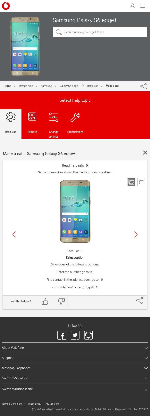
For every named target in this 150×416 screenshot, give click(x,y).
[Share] (144, 298)
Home (7, 86)
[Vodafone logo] (6, 6)
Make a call (112, 86)
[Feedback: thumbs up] (45, 301)
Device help (26, 86)
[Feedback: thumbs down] (61, 301)
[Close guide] (145, 152)
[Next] (136, 234)
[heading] (75, 347)
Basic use (92, 86)
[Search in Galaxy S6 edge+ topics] (100, 32)
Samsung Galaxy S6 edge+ (85, 20)
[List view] (141, 182)
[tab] (75, 378)
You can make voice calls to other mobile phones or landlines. (75, 172)
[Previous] (14, 234)
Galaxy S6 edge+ (70, 86)
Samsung (46, 86)
